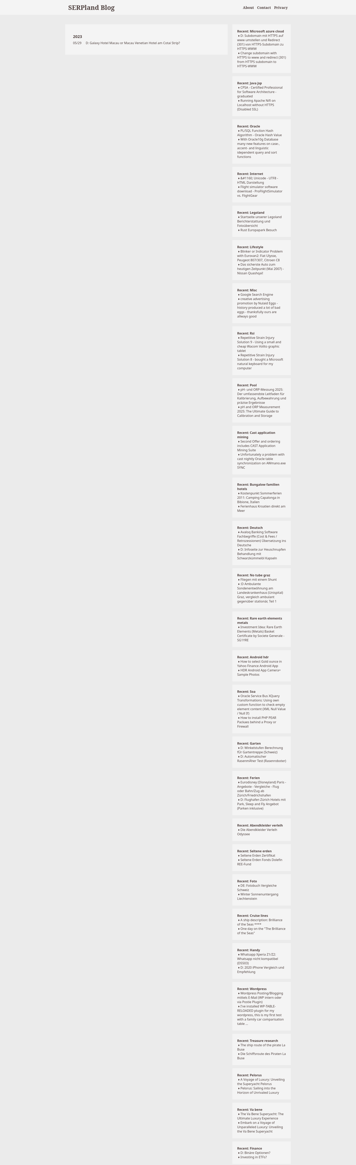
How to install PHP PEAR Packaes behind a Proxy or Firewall (256, 722)
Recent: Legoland (250, 212)
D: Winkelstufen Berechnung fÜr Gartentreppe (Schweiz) (260, 750)
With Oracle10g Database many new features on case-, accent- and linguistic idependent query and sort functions (258, 148)
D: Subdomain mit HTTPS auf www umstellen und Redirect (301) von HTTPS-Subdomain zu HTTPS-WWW (260, 42)
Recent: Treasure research (257, 1041)
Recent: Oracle (248, 126)
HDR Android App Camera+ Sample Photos (259, 672)
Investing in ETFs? (254, 1157)
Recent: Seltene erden (254, 851)
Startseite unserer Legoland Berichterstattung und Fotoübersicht (259, 221)
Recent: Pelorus (249, 1075)
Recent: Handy (248, 950)
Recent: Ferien (248, 778)
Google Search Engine (257, 294)
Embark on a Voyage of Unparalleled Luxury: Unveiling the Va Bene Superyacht (260, 1127)
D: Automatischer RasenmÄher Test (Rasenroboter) (261, 758)
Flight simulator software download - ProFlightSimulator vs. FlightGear (259, 191)
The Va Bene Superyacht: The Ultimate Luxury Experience (260, 1116)
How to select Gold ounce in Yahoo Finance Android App (259, 663)
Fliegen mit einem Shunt (259, 579)
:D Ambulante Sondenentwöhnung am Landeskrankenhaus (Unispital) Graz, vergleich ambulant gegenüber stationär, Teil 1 (260, 592)
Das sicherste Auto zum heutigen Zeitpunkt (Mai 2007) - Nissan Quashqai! (260, 268)
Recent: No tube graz (253, 575)
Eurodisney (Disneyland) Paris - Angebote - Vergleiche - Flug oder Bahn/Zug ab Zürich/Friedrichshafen (261, 788)
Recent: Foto (247, 881)
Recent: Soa (246, 691)
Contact (264, 7)
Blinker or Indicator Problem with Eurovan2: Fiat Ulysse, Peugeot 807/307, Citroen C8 (260, 255)
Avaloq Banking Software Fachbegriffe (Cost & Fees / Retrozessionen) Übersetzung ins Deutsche (261, 538)
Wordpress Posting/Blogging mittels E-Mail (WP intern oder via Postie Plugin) (260, 997)
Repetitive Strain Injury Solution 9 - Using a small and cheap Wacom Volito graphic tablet (259, 344)
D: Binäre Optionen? (255, 1153)
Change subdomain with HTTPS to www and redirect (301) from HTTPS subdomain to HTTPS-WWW (261, 59)
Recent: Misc (247, 290)
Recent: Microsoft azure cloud (260, 31)
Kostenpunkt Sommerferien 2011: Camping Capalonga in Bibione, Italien (259, 497)
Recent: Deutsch (250, 527)
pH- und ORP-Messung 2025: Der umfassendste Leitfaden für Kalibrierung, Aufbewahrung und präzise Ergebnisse (261, 396)
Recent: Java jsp (249, 83)
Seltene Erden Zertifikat (258, 855)
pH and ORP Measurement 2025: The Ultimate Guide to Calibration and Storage (258, 411)
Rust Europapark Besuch (259, 230)
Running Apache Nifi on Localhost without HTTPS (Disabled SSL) (256, 104)
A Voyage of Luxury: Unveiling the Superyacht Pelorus (261, 1081)
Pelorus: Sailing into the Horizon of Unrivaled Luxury (258, 1090)
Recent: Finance (249, 1148)
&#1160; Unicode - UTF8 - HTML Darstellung (257, 180)
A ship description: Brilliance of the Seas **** (259, 922)
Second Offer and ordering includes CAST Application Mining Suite (258, 445)
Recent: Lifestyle (250, 247)
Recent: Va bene (249, 1109)
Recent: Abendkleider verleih (260, 825)
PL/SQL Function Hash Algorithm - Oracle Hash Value (259, 132)
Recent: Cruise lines (252, 915)
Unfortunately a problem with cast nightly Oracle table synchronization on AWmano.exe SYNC (261, 461)
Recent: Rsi (245, 333)
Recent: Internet (250, 174)
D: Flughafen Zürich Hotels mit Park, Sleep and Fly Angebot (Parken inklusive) (261, 804)
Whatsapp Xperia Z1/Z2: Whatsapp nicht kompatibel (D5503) (257, 958)
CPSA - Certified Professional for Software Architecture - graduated (260, 91)
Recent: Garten (249, 743)
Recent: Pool (247, 385)
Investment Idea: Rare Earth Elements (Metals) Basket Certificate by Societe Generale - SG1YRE (260, 633)
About (248, 7)
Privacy (281, 7)
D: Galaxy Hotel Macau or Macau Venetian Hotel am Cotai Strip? (133, 43)
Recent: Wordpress (252, 989)
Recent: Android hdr (253, 657)
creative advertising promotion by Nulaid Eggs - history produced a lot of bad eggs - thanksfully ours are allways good (258, 307)
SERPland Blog (91, 7)
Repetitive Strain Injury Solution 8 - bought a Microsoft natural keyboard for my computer (260, 361)
